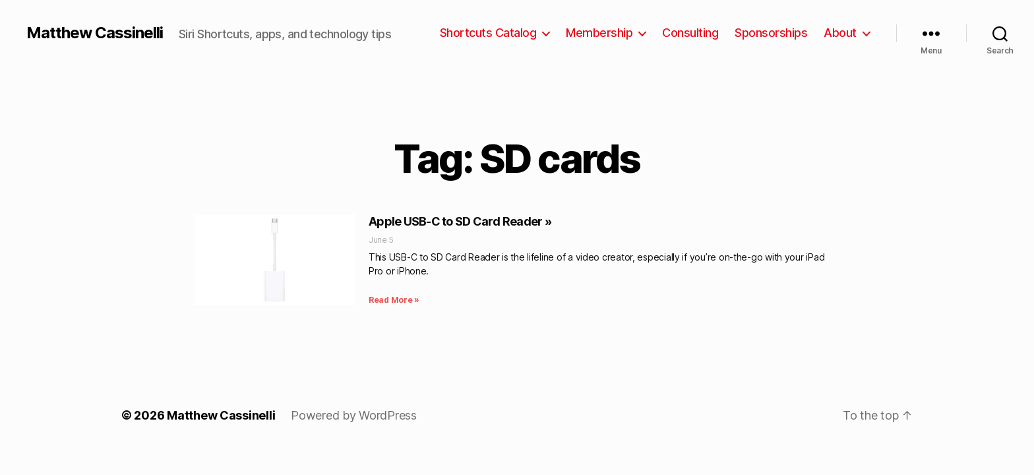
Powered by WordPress (354, 415)
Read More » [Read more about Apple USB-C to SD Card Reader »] (394, 300)
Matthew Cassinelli (94, 33)
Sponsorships (771, 33)
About (840, 33)
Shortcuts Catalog (488, 33)
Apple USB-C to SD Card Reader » (460, 221)
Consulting (690, 33)
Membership (599, 33)
